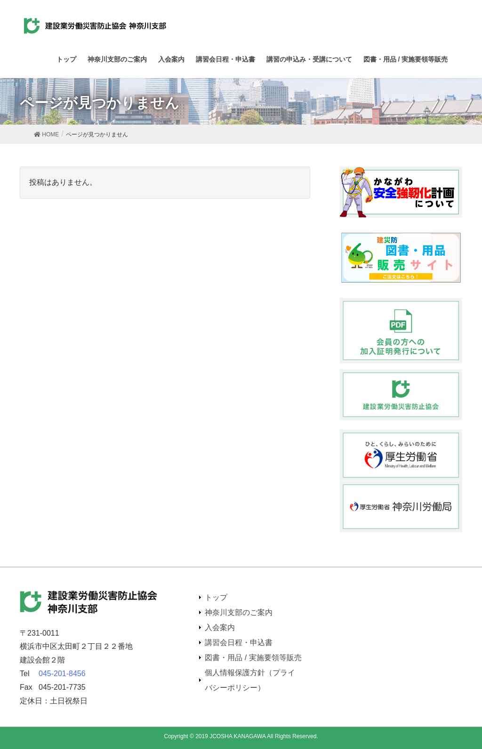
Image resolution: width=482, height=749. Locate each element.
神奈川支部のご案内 (239, 612)
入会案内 (220, 627)
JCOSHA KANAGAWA (237, 736)
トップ (216, 597)
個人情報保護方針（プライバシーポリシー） (250, 680)
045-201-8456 (62, 674)
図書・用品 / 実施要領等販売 (253, 658)
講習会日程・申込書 (239, 643)
